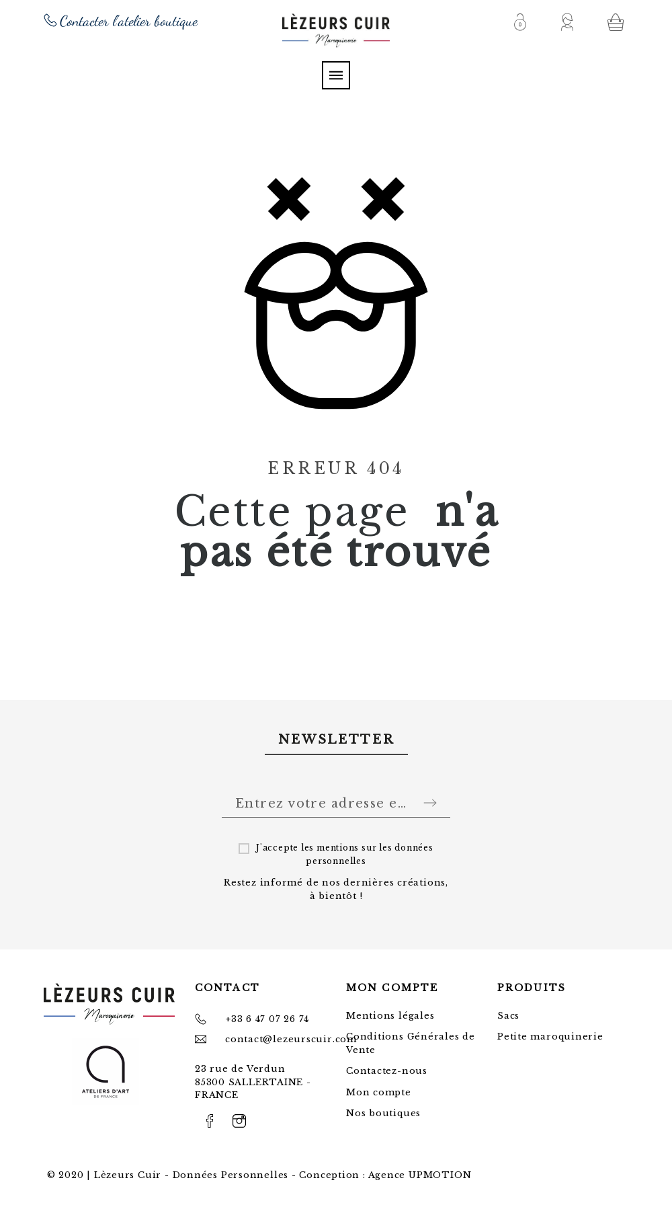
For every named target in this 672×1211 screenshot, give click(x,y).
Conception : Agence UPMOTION (385, 1175)
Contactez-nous (386, 1071)
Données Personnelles (231, 1175)
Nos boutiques (383, 1113)
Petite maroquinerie (550, 1036)
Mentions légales (390, 1015)
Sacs (508, 1015)
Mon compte (378, 1092)
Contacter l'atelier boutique (129, 21)
